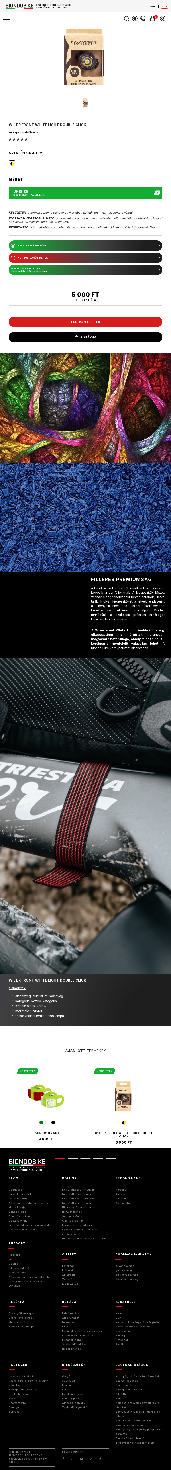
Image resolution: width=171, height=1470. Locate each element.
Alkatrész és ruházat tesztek (28, 1203)
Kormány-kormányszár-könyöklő (137, 1322)
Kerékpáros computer (23, 1389)
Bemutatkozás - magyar (78, 1189)
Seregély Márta (72, 1216)
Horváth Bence (72, 1211)
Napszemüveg (71, 1348)
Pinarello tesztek (20, 1194)
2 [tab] (72, 1158)
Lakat (65, 1389)
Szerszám (68, 1380)
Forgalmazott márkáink (77, 1225)
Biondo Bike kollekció (130, 1438)
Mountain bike (18, 1322)
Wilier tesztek (18, 1198)
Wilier (12, 1259)
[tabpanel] (47, 1104)
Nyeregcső (123, 1331)
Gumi (119, 1317)
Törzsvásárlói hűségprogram (135, 1442)
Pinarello (14, 1254)
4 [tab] (98, 1158)
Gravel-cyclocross (21, 1317)
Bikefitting (122, 1394)
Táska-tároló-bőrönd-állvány (28, 1380)
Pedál (119, 1344)
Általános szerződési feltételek (30, 1277)
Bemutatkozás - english (78, 1194)
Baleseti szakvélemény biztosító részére (137, 1405)
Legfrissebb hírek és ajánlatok (29, 1225)
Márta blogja (17, 1207)
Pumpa (66, 1385)
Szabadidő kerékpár (22, 1326)
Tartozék (68, 1279)
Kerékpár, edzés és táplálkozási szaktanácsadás (137, 1378)
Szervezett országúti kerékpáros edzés (138, 1414)
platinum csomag (127, 1274)
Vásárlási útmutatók (22, 1229)
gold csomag (124, 1270)
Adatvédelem (17, 1272)
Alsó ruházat (70, 1317)
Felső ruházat (71, 1313)
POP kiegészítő (72, 1398)
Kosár (12, 1398)
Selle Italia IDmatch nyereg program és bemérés (134, 1423)
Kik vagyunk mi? (19, 1268)
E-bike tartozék (19, 1394)
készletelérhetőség (85, 246)
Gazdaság (15, 1189)
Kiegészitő (123, 1203)
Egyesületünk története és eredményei (80, 1232)
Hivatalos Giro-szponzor (79, 1207)
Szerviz (121, 1398)
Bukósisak (69, 1322)
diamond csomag (127, 1279)
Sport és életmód (20, 1216)
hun (165, 6)
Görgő (66, 1376)
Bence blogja (17, 1211)
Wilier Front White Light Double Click (124, 1134)
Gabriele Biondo (73, 1220)
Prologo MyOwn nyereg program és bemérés (139, 1431)
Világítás (15, 1385)
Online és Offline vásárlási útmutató (27, 1283)
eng (152, 6)
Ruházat (121, 1194)
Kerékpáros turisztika (130, 1389)
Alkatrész (122, 1198)
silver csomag (125, 1265)
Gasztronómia (18, 1220)
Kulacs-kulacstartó (22, 1376)
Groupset (122, 1339)
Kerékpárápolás (72, 1394)
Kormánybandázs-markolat (134, 1326)
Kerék (119, 1313)
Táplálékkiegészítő (75, 1407)
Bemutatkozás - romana (78, 1203)
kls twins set (47, 1132)
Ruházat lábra (71, 1339)
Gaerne (13, 1263)
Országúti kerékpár (22, 1313)
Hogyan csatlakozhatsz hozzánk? (85, 1238)
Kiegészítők (70, 1283)
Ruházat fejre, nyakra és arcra (82, 1331)
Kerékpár (121, 1189)
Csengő (14, 1407)
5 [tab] (110, 1158)
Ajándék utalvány (73, 1402)
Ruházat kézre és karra (77, 1335)
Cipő (65, 1326)
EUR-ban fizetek (85, 322)
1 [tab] (60, 1158)
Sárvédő (14, 1411)
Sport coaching (126, 1385)
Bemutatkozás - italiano (78, 1198)
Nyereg (120, 1335)
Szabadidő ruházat (75, 1344)
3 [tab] (85, 1158)
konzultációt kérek (85, 258)
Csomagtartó (17, 1402)
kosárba (86, 337)
